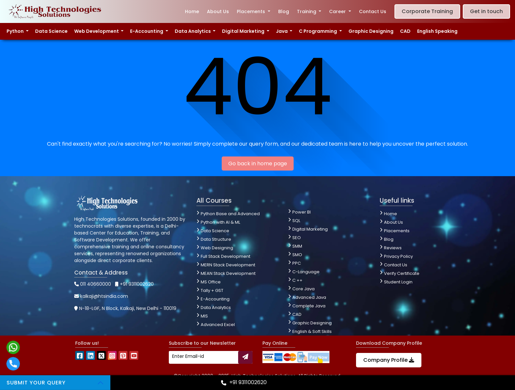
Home (192, 11)
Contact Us (372, 11)
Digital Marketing (310, 229)
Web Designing (217, 248)
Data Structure (216, 239)
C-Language (306, 272)
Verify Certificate (401, 273)
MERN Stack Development (228, 265)
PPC (296, 263)
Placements (397, 231)
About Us (218, 11)
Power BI (301, 212)
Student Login (398, 282)
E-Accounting (215, 299)
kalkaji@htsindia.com (101, 296)
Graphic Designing (370, 31)
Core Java (303, 289)
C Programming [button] (318, 31)
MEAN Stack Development (228, 273)
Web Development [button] (97, 31)
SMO (297, 255)
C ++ (297, 280)
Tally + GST (212, 290)
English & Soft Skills (312, 331)
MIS (204, 316)
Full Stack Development (225, 256)
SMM (297, 246)
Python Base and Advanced (230, 214)
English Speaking (437, 31)
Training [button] (307, 11)
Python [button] (16, 31)
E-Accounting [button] (147, 31)
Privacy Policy (398, 256)
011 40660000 (92, 284)
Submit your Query (36, 382)
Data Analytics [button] (193, 31)
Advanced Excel (218, 324)
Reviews (393, 248)
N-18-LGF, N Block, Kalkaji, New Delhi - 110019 (125, 308)
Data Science (51, 31)
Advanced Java (309, 297)
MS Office (211, 282)
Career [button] (338, 11)
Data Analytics (216, 307)
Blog (283, 11)
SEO (296, 238)
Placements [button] (251, 11)
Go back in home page (257, 163)
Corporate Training (427, 11)
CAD (405, 31)
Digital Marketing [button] (243, 31)
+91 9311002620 (134, 284)
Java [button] (282, 31)
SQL (296, 220)
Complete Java (308, 306)
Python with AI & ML (220, 222)
